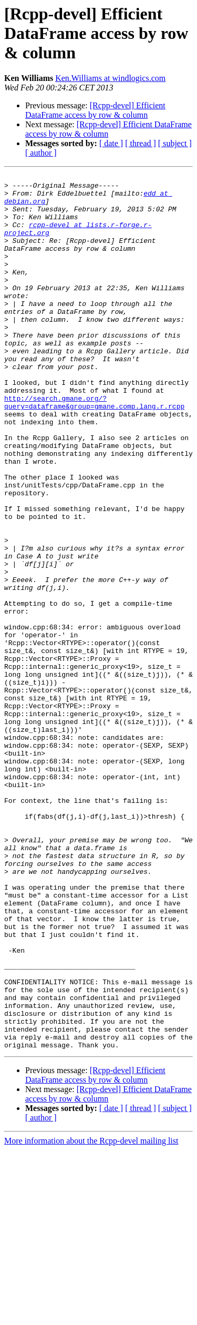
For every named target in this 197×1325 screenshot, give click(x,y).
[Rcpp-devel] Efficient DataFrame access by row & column (95, 110)
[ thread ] (140, 143)
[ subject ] (175, 143)
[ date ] (111, 143)
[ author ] (41, 152)
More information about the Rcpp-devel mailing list (91, 1315)
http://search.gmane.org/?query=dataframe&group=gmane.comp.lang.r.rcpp (94, 448)
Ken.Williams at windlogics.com (110, 78)
